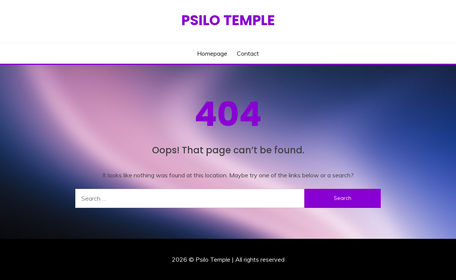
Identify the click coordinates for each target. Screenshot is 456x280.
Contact (248, 53)
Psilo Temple (228, 20)
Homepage (212, 53)
